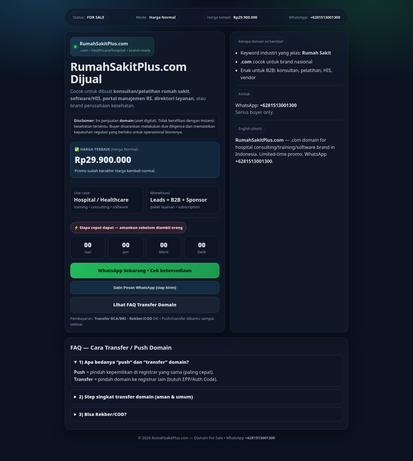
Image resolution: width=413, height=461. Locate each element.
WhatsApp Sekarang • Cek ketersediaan (145, 270)
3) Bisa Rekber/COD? (102, 414)
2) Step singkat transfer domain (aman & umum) (136, 397)
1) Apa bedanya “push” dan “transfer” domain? (134, 362)
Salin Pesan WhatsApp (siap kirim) (144, 287)
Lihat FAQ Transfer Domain (144, 305)
